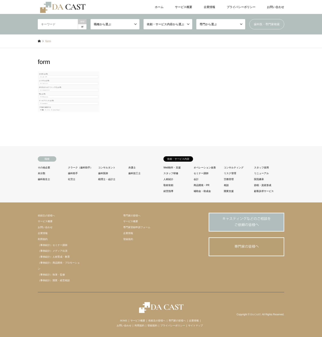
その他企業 (44, 167)
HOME (123, 320)
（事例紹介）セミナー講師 (52, 245)
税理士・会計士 (106, 179)
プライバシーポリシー (241, 7)
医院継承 (259, 179)
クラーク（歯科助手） (80, 167)
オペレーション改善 (205, 167)
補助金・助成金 (202, 191)
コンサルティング (234, 167)
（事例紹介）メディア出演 (52, 250)
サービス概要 (183, 7)
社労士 (71, 179)
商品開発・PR (201, 185)
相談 (226, 185)
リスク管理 (230, 173)
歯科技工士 (134, 173)
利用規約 (43, 239)
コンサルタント (106, 167)
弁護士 (132, 167)
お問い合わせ (275, 7)
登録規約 (128, 239)
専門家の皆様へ (131, 215)
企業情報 (209, 7)
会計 (196, 179)
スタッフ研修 (170, 173)
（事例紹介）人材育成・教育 (54, 256)
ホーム (159, 7)
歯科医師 (103, 173)
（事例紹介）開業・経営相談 (54, 280)
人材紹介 (168, 179)
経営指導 (168, 191)
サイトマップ (195, 325)
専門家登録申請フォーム (136, 227)
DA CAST (255, 314)
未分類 (41, 173)
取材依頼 (168, 185)
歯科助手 (73, 173)
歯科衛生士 (44, 179)
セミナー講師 (201, 173)
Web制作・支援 (172, 167)
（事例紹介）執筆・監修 (51, 274)
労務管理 (229, 179)
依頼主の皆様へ (46, 215)
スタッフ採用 (261, 167)
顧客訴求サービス (264, 191)
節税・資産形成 (262, 185)
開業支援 (229, 191)
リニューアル (261, 173)
